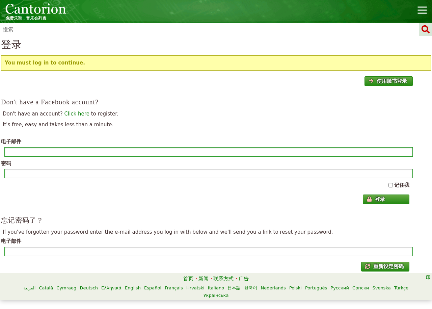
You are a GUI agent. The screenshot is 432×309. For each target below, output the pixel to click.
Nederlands (273, 287)
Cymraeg (66, 287)
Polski (295, 287)
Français (174, 287)
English (133, 287)
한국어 (250, 287)
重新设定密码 (384, 266)
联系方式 (223, 279)
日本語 (234, 287)
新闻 (203, 279)
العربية (30, 287)
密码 (6, 163)
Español (152, 287)
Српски (360, 287)
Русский (339, 287)
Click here (76, 114)
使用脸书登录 (388, 81)
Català (46, 287)
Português (316, 287)
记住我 (401, 185)
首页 (188, 279)
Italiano (216, 287)
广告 (244, 279)
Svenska (381, 287)
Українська (216, 295)
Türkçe (401, 287)
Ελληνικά (111, 287)
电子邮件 (11, 141)
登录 (376, 199)
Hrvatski (195, 287)
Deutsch (89, 287)
